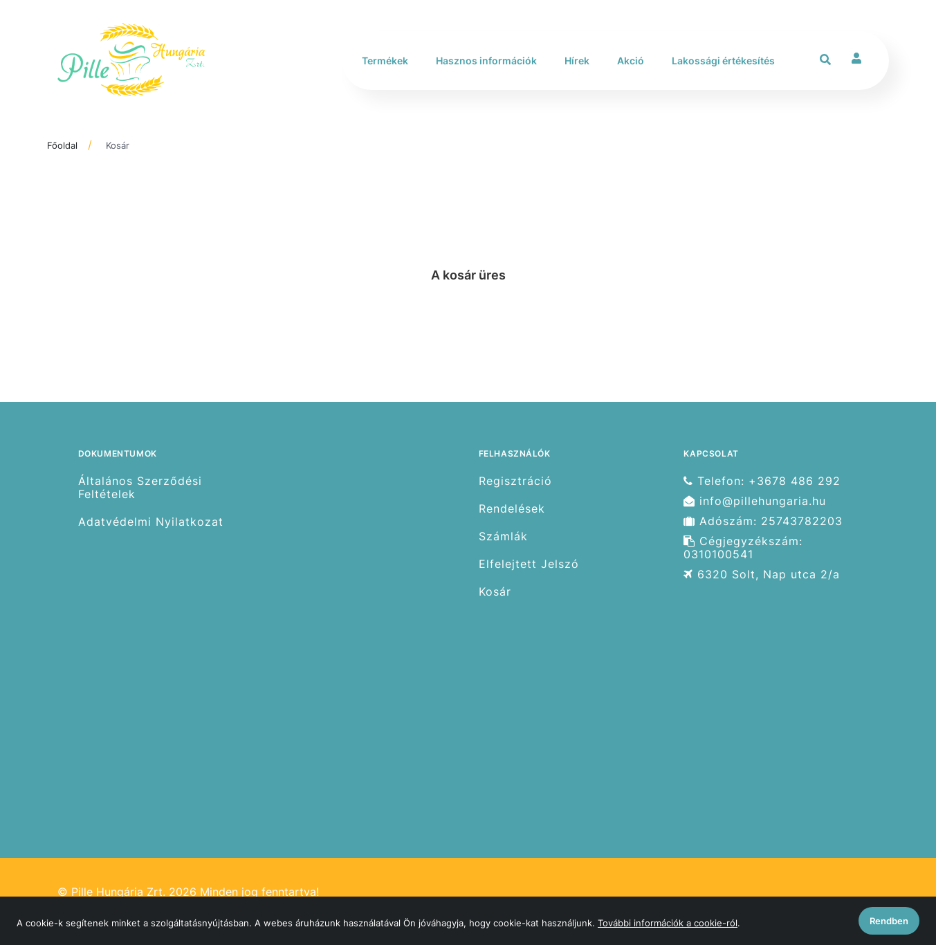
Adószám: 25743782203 (763, 521)
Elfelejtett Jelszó (529, 564)
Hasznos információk (486, 60)
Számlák (503, 536)
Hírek (577, 60)
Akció (630, 60)
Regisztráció (515, 481)
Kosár (117, 145)
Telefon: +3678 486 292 (762, 481)
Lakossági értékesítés (723, 60)
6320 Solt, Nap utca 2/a (761, 574)
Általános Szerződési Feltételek (140, 487)
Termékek (385, 60)
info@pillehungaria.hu (754, 501)
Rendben (889, 920)
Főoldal (62, 145)
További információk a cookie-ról (667, 922)
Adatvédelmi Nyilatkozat (150, 522)
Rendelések (512, 508)
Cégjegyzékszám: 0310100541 (742, 548)
